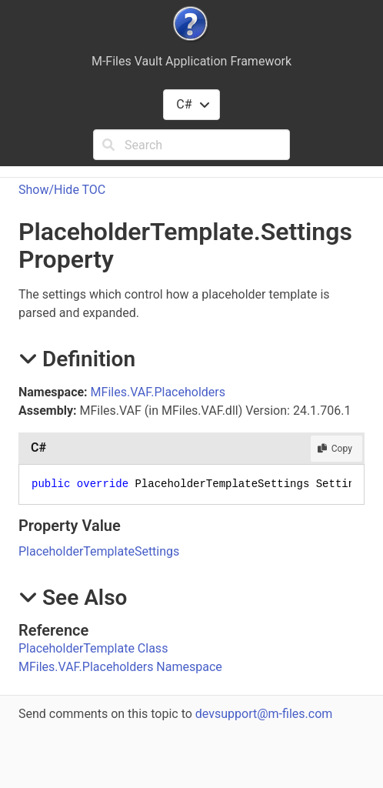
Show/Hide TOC (61, 189)
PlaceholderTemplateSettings (98, 551)
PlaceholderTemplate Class (93, 648)
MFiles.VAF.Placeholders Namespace (120, 666)
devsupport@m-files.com (263, 713)
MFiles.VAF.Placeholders (158, 392)
